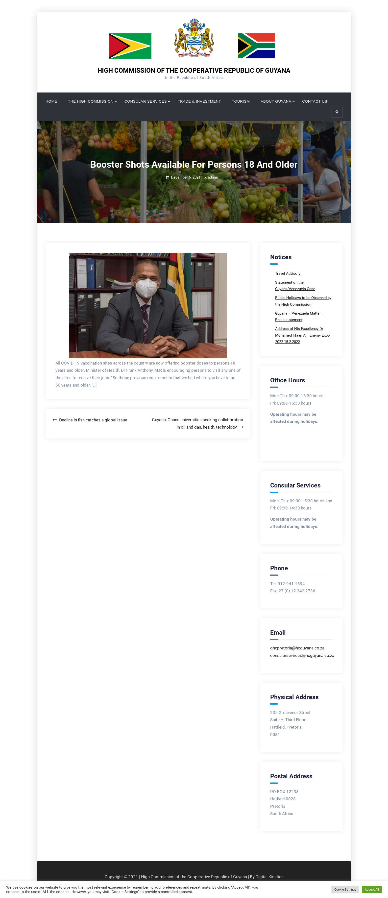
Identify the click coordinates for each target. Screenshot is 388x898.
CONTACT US (314, 101)
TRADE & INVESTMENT (199, 101)
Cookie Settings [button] (345, 889)
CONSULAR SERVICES (145, 101)
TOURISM (241, 101)
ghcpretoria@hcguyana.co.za (297, 647)
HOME (51, 101)
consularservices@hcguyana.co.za (302, 655)
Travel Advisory (288, 273)
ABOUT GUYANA (276, 101)
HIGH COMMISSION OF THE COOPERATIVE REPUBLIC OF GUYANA (194, 70)
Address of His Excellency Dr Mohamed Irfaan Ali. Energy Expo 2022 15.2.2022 (302, 335)
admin (213, 177)
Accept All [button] (372, 889)
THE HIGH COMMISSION (91, 101)
